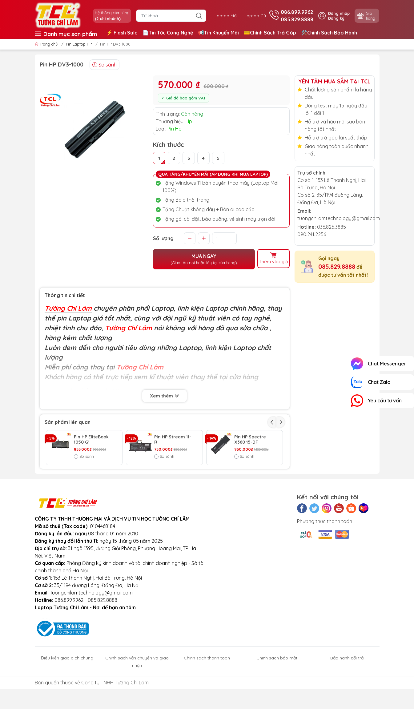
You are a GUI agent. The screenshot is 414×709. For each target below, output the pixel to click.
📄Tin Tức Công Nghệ (168, 33)
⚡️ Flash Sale (122, 33)
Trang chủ (47, 44)
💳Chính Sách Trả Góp (270, 33)
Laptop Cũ (253, 15)
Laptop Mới (221, 15)
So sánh (104, 65)
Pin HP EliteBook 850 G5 (171, 474)
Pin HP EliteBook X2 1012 (251, 474)
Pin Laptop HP (79, 44)
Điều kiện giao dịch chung (67, 690)
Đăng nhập (339, 13)
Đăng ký (336, 18)
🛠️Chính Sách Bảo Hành (329, 33)
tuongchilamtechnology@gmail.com (338, 218)
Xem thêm (164, 396)
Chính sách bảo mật (276, 690)
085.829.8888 (336, 266)
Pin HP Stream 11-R (172, 439)
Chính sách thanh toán (207, 690)
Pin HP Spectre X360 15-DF (250, 439)
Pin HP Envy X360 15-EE (92, 474)
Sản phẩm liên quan (67, 422)
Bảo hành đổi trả (347, 690)
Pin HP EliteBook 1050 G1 (91, 439)
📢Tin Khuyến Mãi (218, 33)
